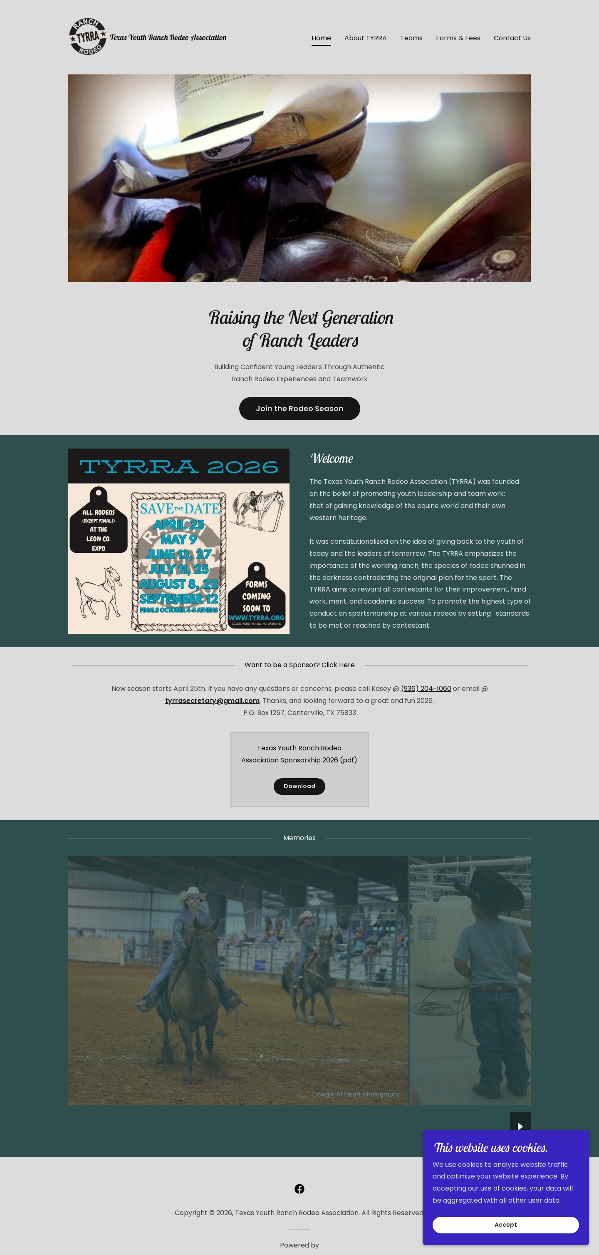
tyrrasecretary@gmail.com (212, 700)
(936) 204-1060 (426, 688)
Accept (506, 1225)
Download (299, 786)
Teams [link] (411, 38)
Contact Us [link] (512, 38)
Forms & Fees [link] (458, 38)
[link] (149, 37)
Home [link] (321, 38)
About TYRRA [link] (365, 38)
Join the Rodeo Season (300, 408)
